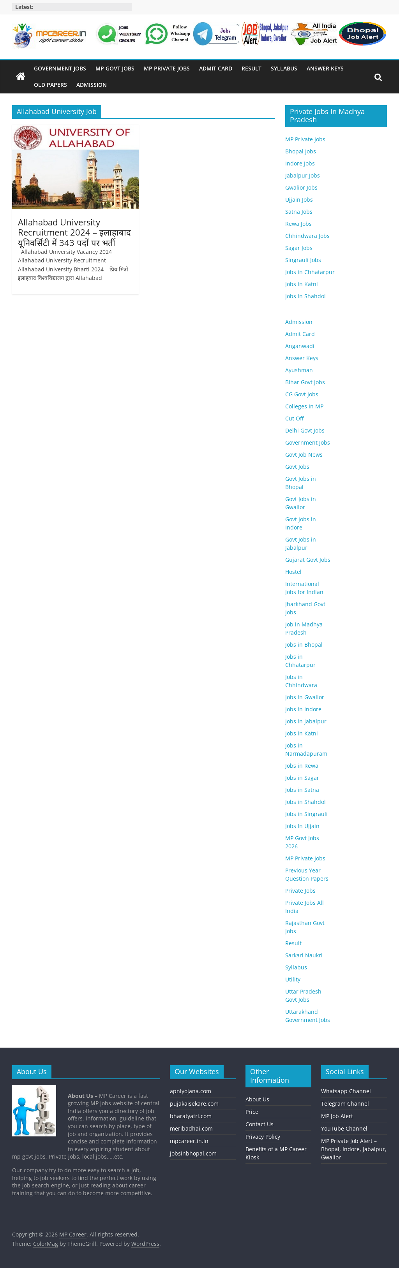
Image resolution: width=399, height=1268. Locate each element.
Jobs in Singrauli (306, 814)
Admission (91, 84)
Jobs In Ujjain (302, 826)
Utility (292, 979)
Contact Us (259, 1124)
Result (251, 68)
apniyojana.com (190, 1091)
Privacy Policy (262, 1136)
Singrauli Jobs (303, 260)
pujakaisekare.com (194, 1103)
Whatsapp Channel (346, 1091)
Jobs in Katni (301, 284)
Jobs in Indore (303, 709)
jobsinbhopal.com (193, 1153)
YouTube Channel (344, 1128)
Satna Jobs (298, 211)
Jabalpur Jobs (302, 175)
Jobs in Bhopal (304, 644)
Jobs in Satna (302, 789)
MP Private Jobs (167, 68)
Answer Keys (325, 68)
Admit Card (215, 68)
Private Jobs (300, 890)
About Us (257, 1099)
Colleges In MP (304, 406)
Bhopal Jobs (300, 151)
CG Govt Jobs (301, 394)
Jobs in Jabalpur (306, 721)
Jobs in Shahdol (305, 296)
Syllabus (284, 68)
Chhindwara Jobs (307, 235)
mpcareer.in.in (189, 1141)
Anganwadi (299, 346)
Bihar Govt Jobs (305, 382)
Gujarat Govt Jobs (307, 559)
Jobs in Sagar (302, 777)
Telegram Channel (345, 1103)
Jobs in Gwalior (304, 697)
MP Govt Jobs (114, 68)
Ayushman (299, 370)
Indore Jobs (300, 163)
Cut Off (294, 418)
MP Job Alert (337, 1116)
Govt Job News (304, 454)
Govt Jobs (297, 466)
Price (251, 1111)
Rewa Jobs (298, 223)
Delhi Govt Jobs (305, 430)
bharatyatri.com (191, 1116)
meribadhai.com (191, 1128)
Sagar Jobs (298, 247)
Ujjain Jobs (299, 199)
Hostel (293, 571)
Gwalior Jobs (301, 187)
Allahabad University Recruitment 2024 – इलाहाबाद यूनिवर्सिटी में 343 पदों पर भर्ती (74, 232)
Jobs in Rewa (301, 765)
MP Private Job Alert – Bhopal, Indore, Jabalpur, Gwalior (354, 1149)
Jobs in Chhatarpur (310, 272)
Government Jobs (60, 68)
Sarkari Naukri (304, 955)
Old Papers (50, 84)
